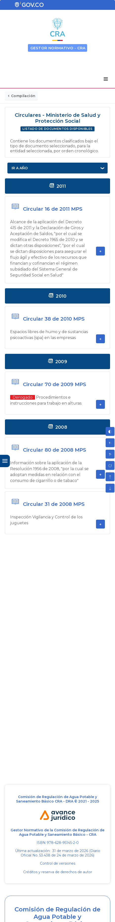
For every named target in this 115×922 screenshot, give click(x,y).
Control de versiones (57, 863)
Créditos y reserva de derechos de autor (57, 872)
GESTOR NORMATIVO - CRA (58, 48)
